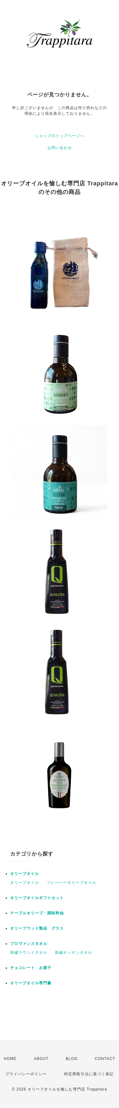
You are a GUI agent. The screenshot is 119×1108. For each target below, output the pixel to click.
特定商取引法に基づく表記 (89, 1074)
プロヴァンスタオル (28, 943)
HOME (10, 1058)
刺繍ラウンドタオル (28, 952)
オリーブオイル (24, 873)
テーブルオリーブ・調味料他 (37, 913)
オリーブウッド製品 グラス (37, 928)
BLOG (71, 1058)
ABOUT (41, 1058)
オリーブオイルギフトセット (37, 898)
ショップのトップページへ (59, 136)
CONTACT (105, 1058)
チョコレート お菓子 (30, 968)
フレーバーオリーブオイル (71, 882)
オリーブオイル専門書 (30, 983)
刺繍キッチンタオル (73, 952)
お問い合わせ (59, 148)
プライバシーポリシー (26, 1074)
